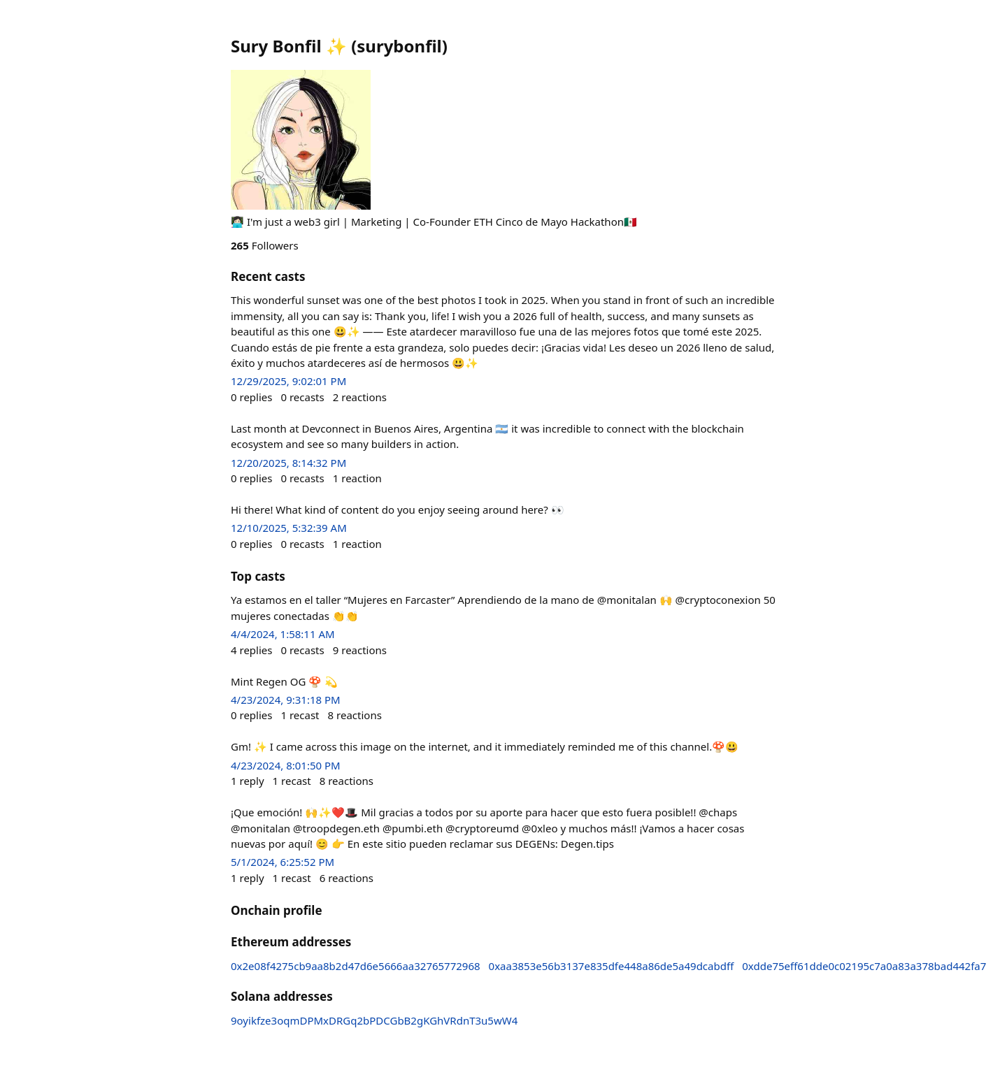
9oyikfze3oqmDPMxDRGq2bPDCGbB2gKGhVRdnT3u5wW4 (374, 1020)
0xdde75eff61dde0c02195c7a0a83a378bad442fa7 (864, 966)
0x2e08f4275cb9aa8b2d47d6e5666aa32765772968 (355, 966)
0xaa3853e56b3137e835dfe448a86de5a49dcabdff (611, 966)
